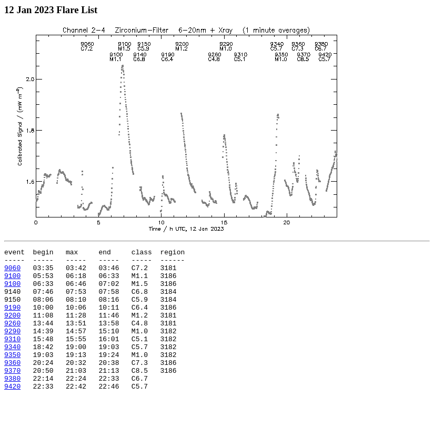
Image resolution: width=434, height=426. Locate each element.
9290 (12, 348)
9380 (12, 405)
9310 (12, 357)
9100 (12, 281)
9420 (12, 414)
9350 (12, 376)
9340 (12, 367)
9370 (12, 395)
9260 (12, 338)
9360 (12, 386)
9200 (12, 329)
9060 (12, 272)
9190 (12, 319)
